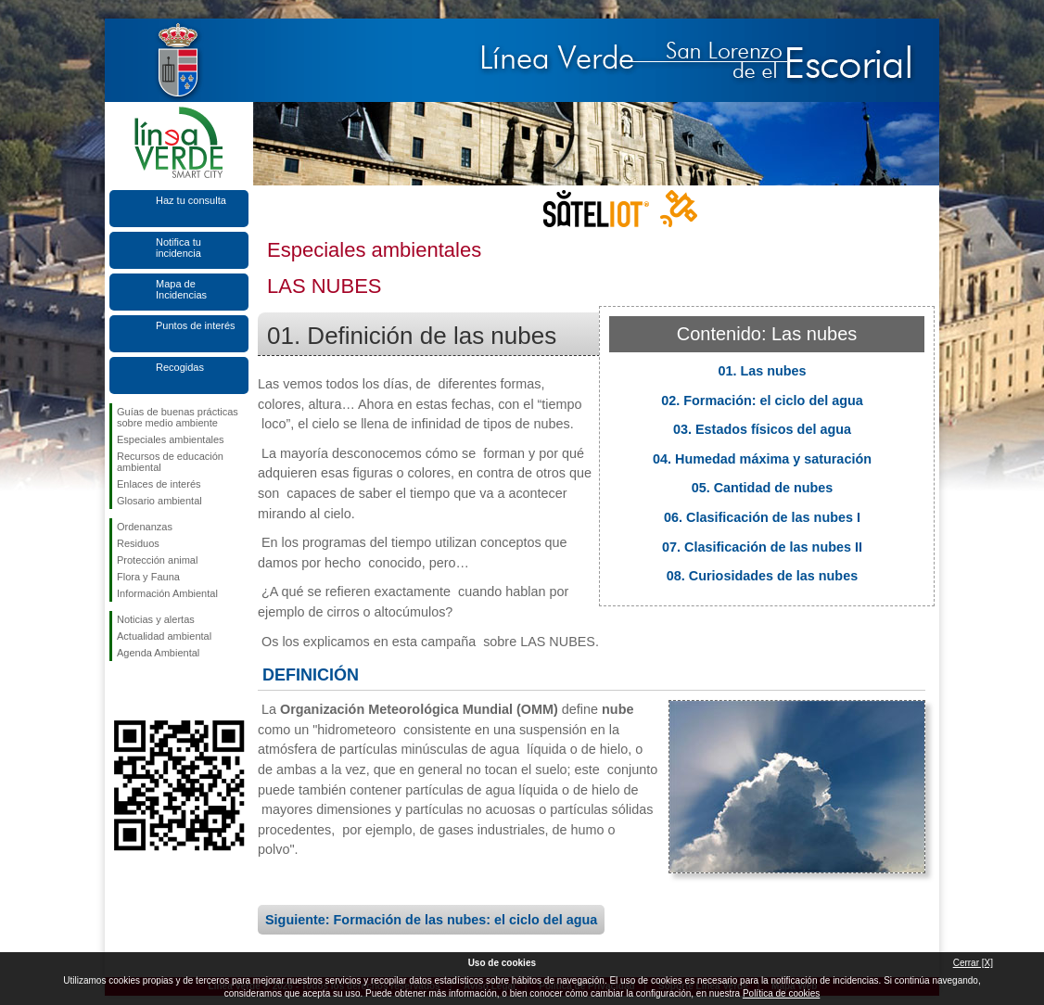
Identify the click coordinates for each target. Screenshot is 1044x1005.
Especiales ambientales (170, 439)
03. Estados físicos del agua (762, 429)
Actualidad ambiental (164, 636)
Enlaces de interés (159, 484)
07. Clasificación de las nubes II (762, 547)
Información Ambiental (167, 593)
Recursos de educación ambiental (170, 462)
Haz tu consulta (191, 200)
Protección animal (157, 560)
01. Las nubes (762, 370)
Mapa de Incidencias (181, 289)
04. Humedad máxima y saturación (762, 459)
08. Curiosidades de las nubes (762, 575)
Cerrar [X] (973, 963)
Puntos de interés (196, 325)
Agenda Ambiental (158, 652)
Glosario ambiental (159, 500)
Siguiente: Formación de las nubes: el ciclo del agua (431, 919)
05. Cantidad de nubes (763, 487)
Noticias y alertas (156, 619)
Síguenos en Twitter (151, 691)
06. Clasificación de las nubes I (762, 517)
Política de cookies (781, 993)
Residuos (138, 543)
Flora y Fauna (148, 576)
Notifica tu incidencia (178, 247)
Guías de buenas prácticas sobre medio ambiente (177, 417)
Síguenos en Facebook (120, 691)
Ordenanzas (144, 526)
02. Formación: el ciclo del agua (762, 400)
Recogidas (180, 367)
